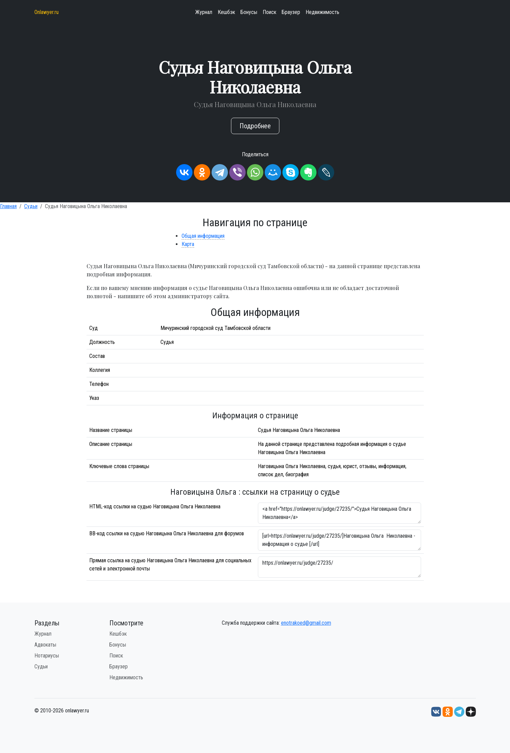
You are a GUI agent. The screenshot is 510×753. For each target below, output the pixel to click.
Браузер (291, 12)
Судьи (30, 206)
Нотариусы (46, 655)
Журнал (203, 12)
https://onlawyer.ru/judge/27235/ (339, 567)
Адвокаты (45, 644)
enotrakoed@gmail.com (306, 623)
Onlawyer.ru (46, 12)
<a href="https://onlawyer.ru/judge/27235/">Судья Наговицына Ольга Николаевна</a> (339, 513)
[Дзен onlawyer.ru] (471, 711)
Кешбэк (226, 12)
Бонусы (249, 12)
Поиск (269, 12)
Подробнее (255, 126)
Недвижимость (322, 12)
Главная (8, 206)
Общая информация (203, 236)
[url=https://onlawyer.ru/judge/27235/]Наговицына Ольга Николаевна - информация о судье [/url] (339, 540)
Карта (188, 244)
